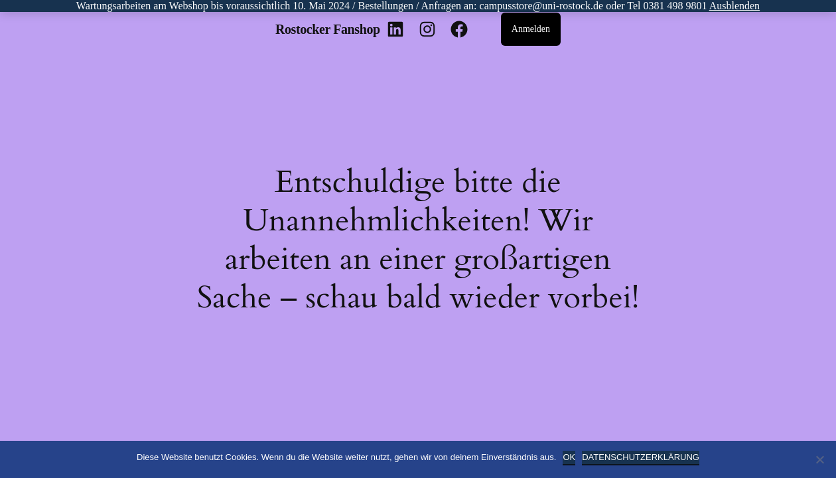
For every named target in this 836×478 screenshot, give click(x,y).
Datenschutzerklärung (640, 457)
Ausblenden (734, 5)
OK (569, 457)
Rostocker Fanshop (327, 29)
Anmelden (531, 29)
